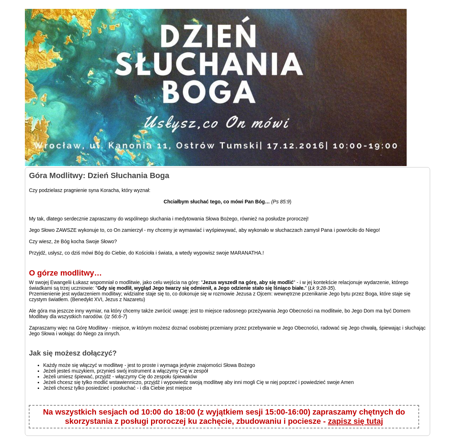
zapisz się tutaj (355, 421)
